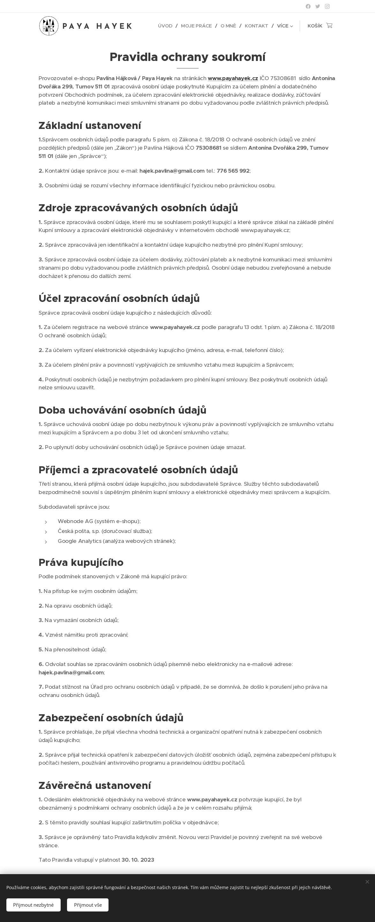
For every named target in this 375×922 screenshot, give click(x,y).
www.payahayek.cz (233, 78)
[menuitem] (165, 26)
